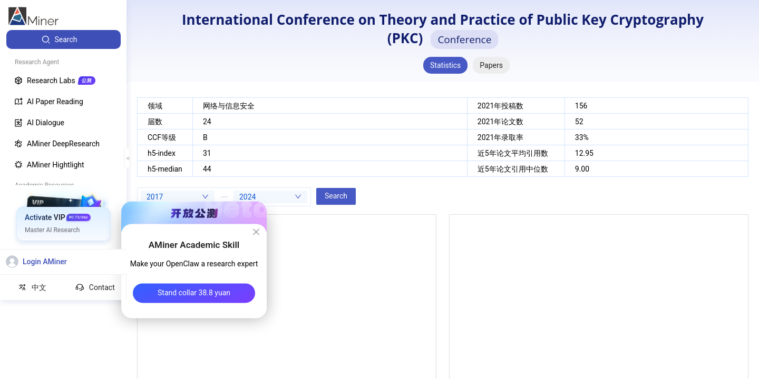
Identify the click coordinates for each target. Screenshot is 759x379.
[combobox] (178, 197)
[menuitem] (63, 39)
